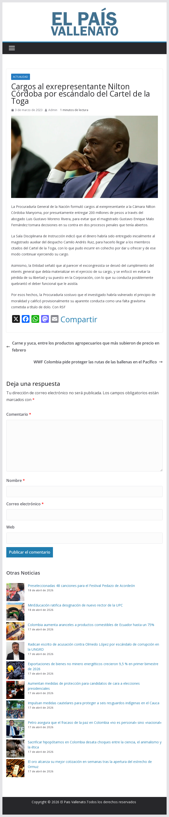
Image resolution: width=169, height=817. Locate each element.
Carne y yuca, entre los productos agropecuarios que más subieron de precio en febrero (82, 346)
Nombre (15, 480)
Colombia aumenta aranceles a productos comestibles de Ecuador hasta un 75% (91, 624)
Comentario (18, 414)
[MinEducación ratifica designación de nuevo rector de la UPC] (15, 612)
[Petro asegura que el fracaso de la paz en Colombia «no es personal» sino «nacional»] (15, 729)
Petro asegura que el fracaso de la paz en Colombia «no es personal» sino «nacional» (95, 722)
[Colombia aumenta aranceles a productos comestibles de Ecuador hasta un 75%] (15, 631)
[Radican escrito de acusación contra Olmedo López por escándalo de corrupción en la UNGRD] (15, 651)
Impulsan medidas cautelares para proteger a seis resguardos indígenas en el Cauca (93, 703)
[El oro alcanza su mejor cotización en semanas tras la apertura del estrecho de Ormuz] (15, 768)
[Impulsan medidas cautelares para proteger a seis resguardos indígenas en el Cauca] (15, 709)
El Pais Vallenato (73, 802)
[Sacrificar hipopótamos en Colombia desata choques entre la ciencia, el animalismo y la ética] (15, 749)
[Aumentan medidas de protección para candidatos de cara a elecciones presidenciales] (15, 690)
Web (10, 527)
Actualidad (20, 76)
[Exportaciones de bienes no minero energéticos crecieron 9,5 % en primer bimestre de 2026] (15, 670)
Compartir (78, 319)
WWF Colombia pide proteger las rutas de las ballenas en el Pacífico (98, 362)
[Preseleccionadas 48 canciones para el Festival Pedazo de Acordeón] (15, 592)
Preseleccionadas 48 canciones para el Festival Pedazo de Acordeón (81, 585)
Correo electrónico (25, 504)
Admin (52, 110)
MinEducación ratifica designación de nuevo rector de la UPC (75, 605)
